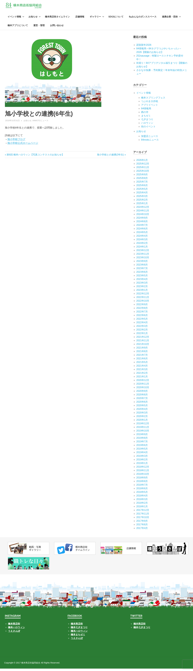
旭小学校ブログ (16, 141)
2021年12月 (142, 339)
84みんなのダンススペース (143, 19)
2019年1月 (142, 465)
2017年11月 (142, 516)
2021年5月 (142, 364)
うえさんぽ (14, 633)
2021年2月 (142, 375)
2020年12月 (142, 382)
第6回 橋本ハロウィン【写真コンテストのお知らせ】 (35, 157)
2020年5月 (142, 407)
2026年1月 (142, 162)
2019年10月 (142, 433)
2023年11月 (142, 256)
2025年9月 (142, 176)
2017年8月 (142, 526)
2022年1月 (142, 335)
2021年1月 (142, 379)
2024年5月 (142, 234)
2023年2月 (142, 288)
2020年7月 (142, 400)
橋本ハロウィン (16, 629)
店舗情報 (79, 19)
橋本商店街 (77, 626)
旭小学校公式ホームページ (22, 145)
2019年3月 (142, 458)
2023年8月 (142, 267)
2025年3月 (142, 198)
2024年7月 (142, 227)
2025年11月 (142, 169)
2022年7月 (142, 314)
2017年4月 (142, 530)
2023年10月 (142, 259)
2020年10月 (142, 389)
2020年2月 (142, 418)
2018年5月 (142, 494)
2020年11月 (142, 386)
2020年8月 (142, 397)
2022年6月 (142, 317)
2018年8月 (142, 483)
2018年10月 (142, 476)
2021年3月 (142, 371)
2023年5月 (142, 277)
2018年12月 (142, 469)
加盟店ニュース (149, 138)
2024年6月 (142, 231)
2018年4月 (142, 498)
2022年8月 (142, 310)
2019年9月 (142, 436)
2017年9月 (142, 523)
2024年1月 (142, 249)
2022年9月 (142, 306)
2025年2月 (142, 202)
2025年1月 (142, 205)
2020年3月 (142, 415)
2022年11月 (142, 299)
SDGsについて (115, 19)
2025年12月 (142, 166)
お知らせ (34, 19)
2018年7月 (142, 487)
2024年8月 (142, 223)
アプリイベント (149, 107)
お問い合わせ (57, 27)
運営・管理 (39, 27)
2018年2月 (142, 505)
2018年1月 (142, 508)
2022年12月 (142, 296)
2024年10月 (142, 216)
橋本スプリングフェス (153, 100)
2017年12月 (142, 512)
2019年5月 (142, 451)
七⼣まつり (147, 121)
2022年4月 (142, 324)
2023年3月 (142, 285)
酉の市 (144, 114)
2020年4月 (142, 411)
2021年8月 (142, 353)
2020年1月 (142, 422)
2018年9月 (142, 480)
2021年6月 (142, 360)
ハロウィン (147, 125)
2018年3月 (142, 501)
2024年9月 (142, 220)
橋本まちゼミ (78, 637)
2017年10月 (142, 519)
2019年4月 (142, 454)
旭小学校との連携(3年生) (110, 157)
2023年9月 (142, 263)
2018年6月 (142, 490)
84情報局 (146, 110)
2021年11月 (142, 342)
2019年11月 (142, 429)
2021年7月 (142, 357)
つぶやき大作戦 (149, 103)
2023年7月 (142, 270)
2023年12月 (142, 252)
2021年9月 (142, 350)
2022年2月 (142, 332)
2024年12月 (142, 209)
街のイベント (148, 128)
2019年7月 (142, 443)
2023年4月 (142, 281)
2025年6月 (142, 187)
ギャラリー (97, 19)
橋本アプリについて (18, 27)
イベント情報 (16, 19)
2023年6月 (142, 274)
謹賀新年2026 (143, 47)
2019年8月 (142, 440)
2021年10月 (142, 346)
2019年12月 (142, 425)
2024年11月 (142, 213)
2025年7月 (142, 184)
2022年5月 (142, 321)
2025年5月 (142, 191)
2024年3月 (142, 241)
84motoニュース (40, 123)
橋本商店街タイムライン (57, 19)
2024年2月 (142, 245)
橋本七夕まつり (79, 629)
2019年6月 (142, 447)
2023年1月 (142, 292)
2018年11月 (142, 472)
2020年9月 (142, 393)
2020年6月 (142, 404)
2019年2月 (142, 462)
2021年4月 (142, 368)
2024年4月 (142, 238)
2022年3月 (142, 328)
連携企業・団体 (171, 19)
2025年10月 (142, 173)
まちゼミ (146, 118)
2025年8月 (142, 180)
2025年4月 (142, 194)
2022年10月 (142, 303)
